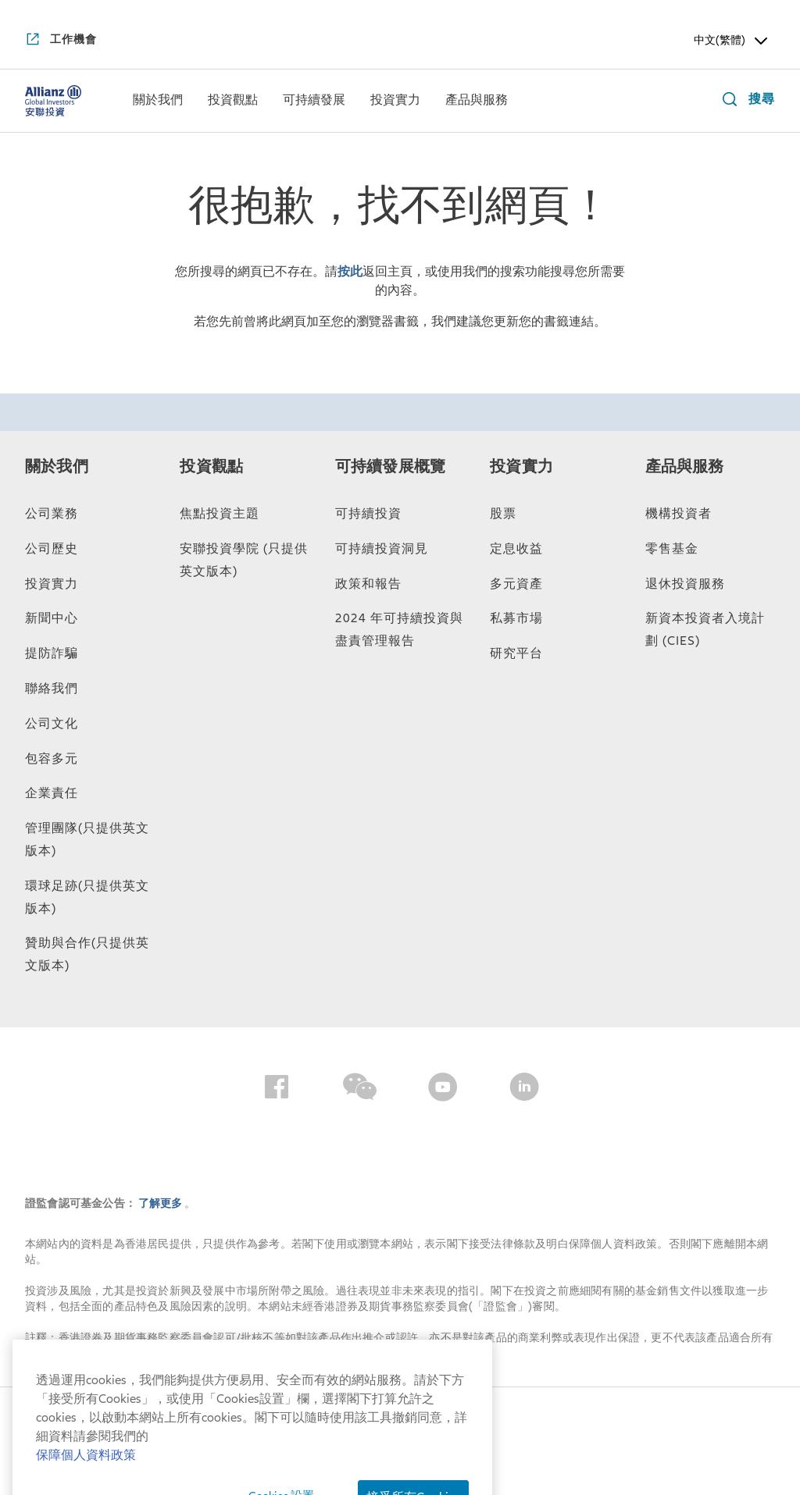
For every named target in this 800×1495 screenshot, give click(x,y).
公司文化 (51, 723)
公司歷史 (51, 549)
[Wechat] (359, 1090)
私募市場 (516, 618)
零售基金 (671, 549)
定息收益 (516, 549)
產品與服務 (684, 466)
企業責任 (51, 793)
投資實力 (51, 584)
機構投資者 (678, 513)
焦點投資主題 (219, 513)
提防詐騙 (51, 653)
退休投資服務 (685, 584)
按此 (350, 271)
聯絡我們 (51, 688)
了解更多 (161, 1203)
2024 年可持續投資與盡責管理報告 (399, 629)
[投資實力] (395, 101)
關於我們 (56, 466)
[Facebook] (276, 1090)
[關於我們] (158, 101)
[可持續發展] (314, 101)
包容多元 (51, 759)
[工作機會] (61, 41)
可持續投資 (368, 513)
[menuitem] (157, 100)
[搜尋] (745, 101)
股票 (503, 513)
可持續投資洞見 (381, 549)
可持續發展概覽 (390, 466)
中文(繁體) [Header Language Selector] (732, 40)
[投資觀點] (233, 101)
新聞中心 (51, 618)
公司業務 (51, 513)
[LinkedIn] (524, 1090)
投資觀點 (211, 466)
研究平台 (516, 653)
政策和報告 (368, 584)
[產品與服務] (476, 101)
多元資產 (516, 584)
